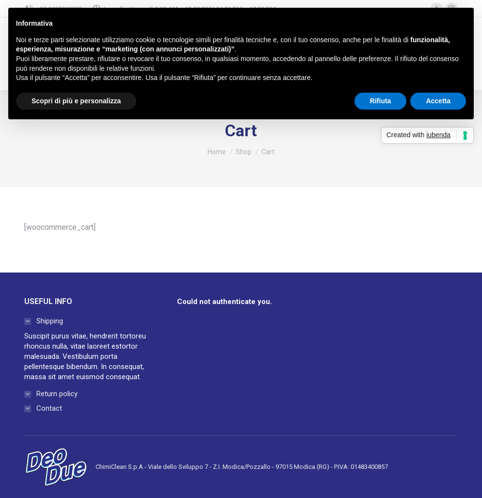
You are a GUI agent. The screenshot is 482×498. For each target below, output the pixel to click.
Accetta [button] (438, 101)
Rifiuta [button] (380, 101)
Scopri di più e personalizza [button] (76, 101)
